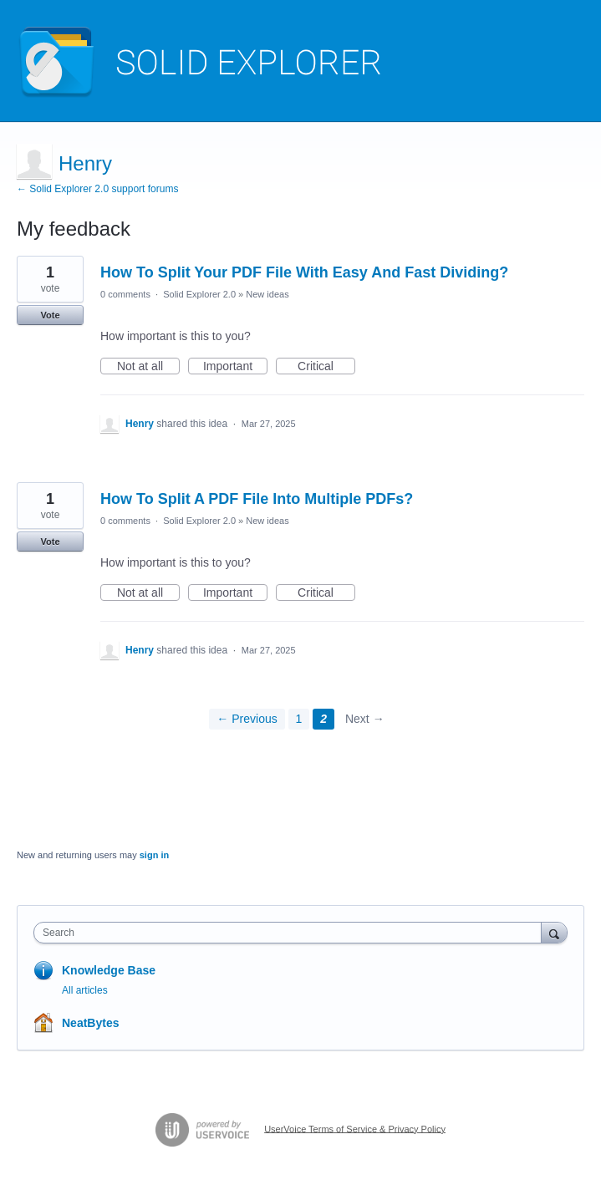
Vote (49, 315)
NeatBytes (90, 1023)
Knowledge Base (108, 970)
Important (235, 366)
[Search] (554, 932)
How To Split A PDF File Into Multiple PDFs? (256, 499)
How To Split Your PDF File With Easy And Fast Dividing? (304, 272)
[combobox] (291, 932)
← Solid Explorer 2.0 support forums (97, 189)
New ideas (267, 294)
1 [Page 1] (299, 718)
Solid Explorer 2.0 (199, 294)
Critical (326, 366)
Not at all (148, 366)
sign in (154, 855)
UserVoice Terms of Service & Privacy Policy (355, 1128)
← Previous (246, 718)
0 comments (125, 294)
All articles (85, 990)
